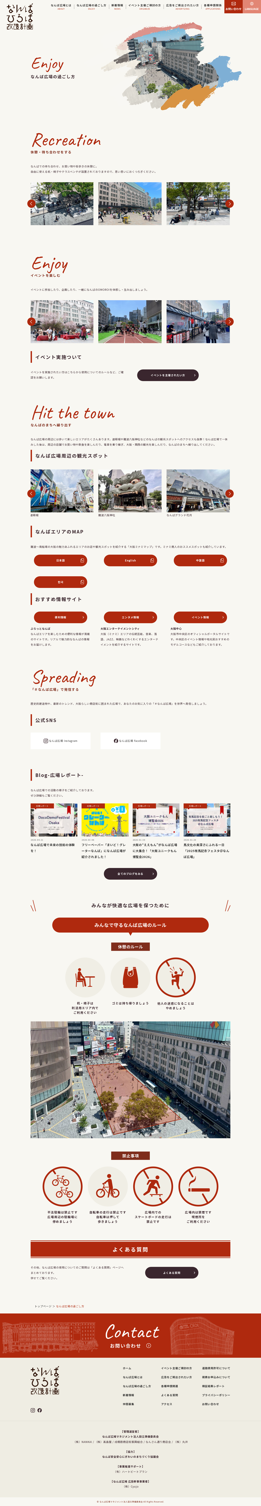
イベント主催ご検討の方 (176, 1368)
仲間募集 (128, 1404)
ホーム (127, 1368)
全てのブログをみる (130, 878)
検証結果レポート (213, 1386)
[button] (31, 208)
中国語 (200, 565)
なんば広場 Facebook (130, 745)
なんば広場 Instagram (61, 745)
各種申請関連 (169, 1386)
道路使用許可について (216, 1368)
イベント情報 (200, 622)
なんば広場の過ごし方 (137, 1386)
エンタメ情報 (130, 622)
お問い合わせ (210, 1404)
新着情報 (128, 1395)
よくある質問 (171, 1277)
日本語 (60, 565)
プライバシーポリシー (216, 1395)
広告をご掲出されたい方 (176, 1377)
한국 (61, 586)
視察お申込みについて (216, 1377)
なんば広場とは (133, 1377)
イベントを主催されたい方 (168, 380)
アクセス (166, 1404)
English (130, 565)
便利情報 (60, 622)
